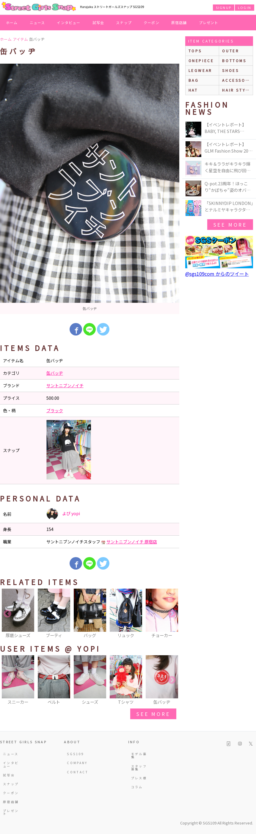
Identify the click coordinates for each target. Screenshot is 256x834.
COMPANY (76, 763)
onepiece (201, 60)
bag (194, 80)
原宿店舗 (179, 22)
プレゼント (209, 22)
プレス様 (139, 778)
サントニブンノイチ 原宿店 (131, 542)
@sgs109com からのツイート (217, 273)
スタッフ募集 (139, 767)
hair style (237, 90)
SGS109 (75, 754)
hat (193, 90)
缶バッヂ (54, 373)
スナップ (124, 22)
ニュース (37, 22)
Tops (195, 50)
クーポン (151, 22)
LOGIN (244, 7)
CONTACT (76, 772)
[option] (89, 189)
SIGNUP (223, 7)
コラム (137, 787)
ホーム (12, 22)
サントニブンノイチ (65, 385)
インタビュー (68, 22)
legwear (200, 70)
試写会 (98, 22)
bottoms (234, 60)
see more (153, 713)
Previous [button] (7, 613)
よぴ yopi (63, 514)
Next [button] (171, 613)
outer (230, 50)
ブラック (54, 410)
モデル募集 (139, 755)
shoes (230, 70)
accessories (237, 80)
